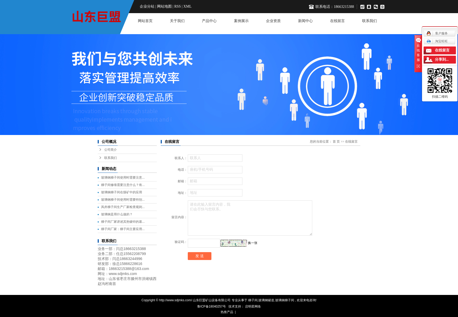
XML (187, 6)
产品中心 (209, 21)
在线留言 (337, 21)
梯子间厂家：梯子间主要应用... (123, 229)
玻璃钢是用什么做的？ (117, 214)
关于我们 (177, 21)
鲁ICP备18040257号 (211, 306)
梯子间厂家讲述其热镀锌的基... (123, 222)
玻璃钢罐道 (266, 300)
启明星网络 (252, 306)
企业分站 (147, 6)
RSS (177, 6)
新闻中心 (305, 21)
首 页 (336, 141)
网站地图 (164, 6)
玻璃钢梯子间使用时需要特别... (123, 199)
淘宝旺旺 (437, 41)
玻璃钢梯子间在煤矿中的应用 (121, 192)
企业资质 (273, 21)
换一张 (252, 243)
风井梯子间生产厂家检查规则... (123, 207)
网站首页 (145, 21)
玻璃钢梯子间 (284, 300)
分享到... (442, 59)
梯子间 (253, 300)
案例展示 (241, 21)
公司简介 (110, 150)
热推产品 (227, 312)
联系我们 (369, 21)
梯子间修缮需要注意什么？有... (123, 185)
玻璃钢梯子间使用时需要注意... (123, 177)
